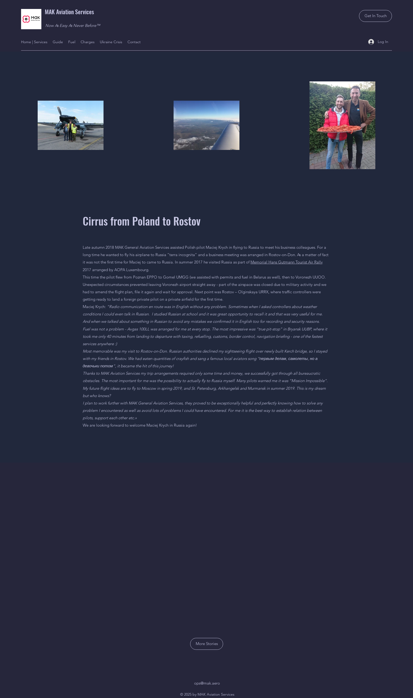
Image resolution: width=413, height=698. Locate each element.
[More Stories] (206, 644)
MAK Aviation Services (69, 11)
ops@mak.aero (207, 683)
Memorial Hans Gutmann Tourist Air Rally (286, 262)
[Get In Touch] (375, 16)
